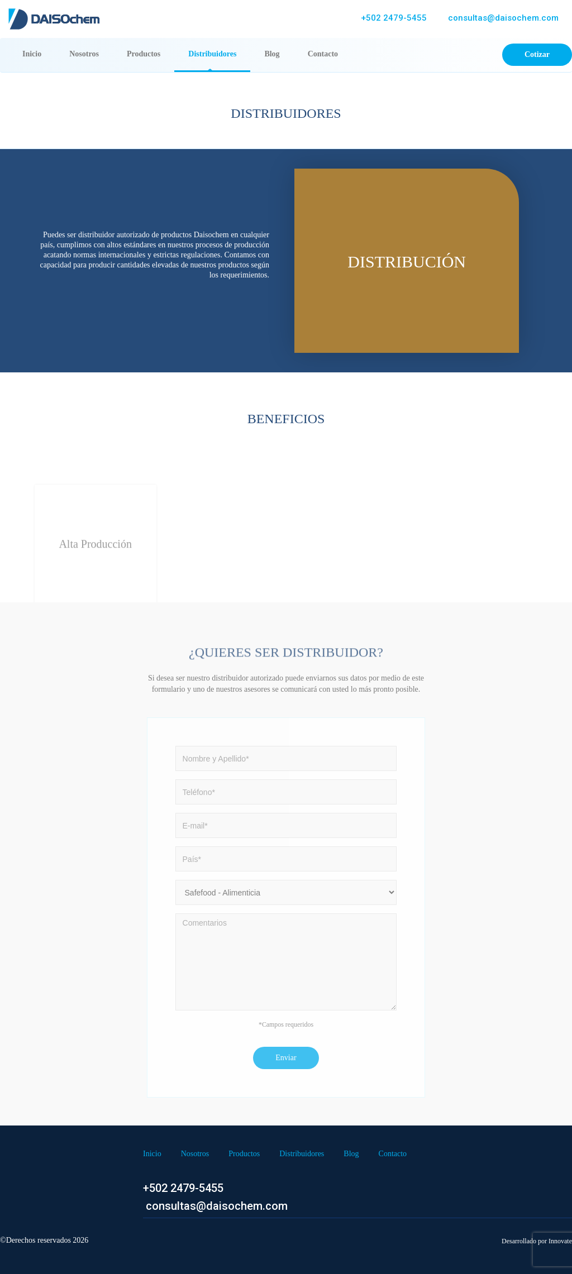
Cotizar (537, 54)
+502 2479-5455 (394, 18)
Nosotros (84, 54)
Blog (271, 54)
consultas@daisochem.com (502, 18)
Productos (143, 54)
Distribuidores (212, 54)
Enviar (285, 1057)
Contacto (323, 54)
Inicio (38, 53)
